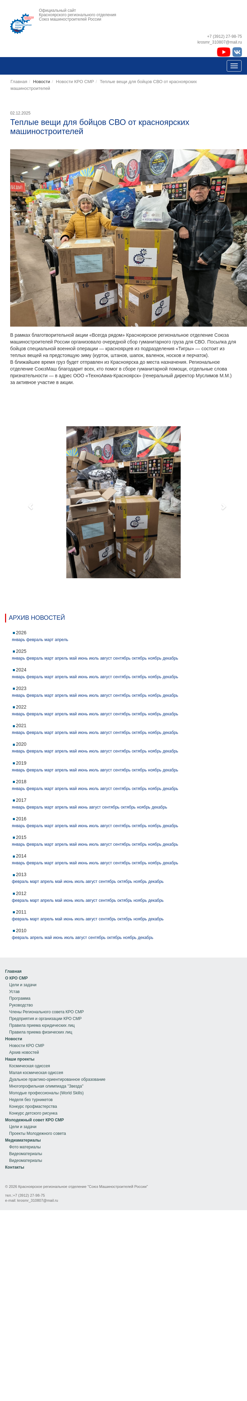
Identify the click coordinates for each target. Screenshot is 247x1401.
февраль (34, 639)
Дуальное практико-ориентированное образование (57, 1079)
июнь (83, 658)
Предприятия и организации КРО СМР (45, 1018)
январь (18, 639)
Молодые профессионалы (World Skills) (46, 1093)
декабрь (170, 658)
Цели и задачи (23, 985)
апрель (61, 639)
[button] (27, 502)
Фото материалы (25, 1147)
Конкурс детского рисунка (33, 1113)
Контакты (14, 1167)
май (73, 658)
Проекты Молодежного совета (37, 1133)
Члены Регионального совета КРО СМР (46, 1012)
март (48, 639)
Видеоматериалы (25, 1153)
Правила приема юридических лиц (42, 1025)
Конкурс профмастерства (33, 1106)
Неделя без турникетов (31, 1099)
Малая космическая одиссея (36, 1072)
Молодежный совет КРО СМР (34, 1120)
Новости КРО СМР (75, 81)
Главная (18, 81)
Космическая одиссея (29, 1066)
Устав (14, 991)
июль (94, 658)
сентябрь (122, 658)
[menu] (44, 1002)
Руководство (21, 1005)
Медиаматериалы (23, 1140)
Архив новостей (24, 1052)
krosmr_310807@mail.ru (37, 1200)
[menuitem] (44, 971)
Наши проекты (20, 1059)
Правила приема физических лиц (40, 1032)
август (106, 658)
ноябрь (154, 658)
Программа (19, 998)
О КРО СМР (16, 978)
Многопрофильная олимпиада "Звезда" (46, 1086)
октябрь (139, 658)
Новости (13, 1039)
